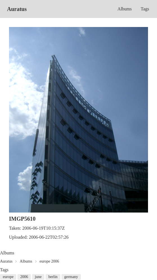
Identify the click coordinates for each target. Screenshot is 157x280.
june (38, 277)
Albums (124, 8)
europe (8, 277)
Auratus (17, 9)
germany (71, 277)
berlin (53, 277)
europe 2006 (49, 261)
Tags (145, 8)
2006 (24, 277)
